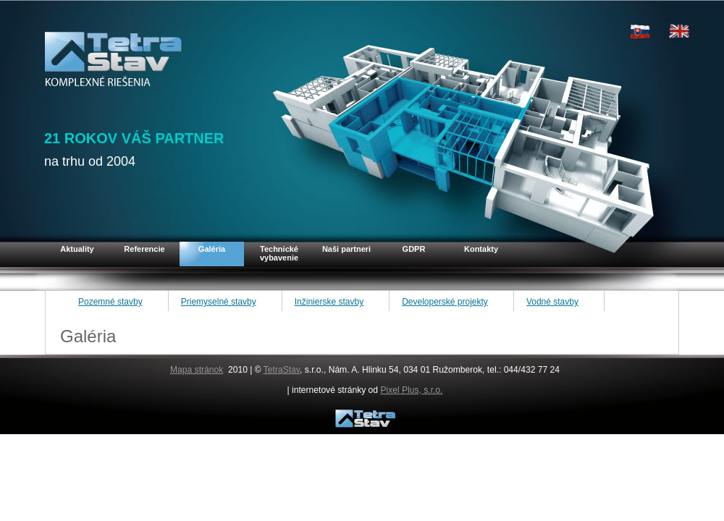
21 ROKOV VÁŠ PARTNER (134, 138)
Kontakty (481, 249)
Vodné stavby (552, 302)
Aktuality (76, 249)
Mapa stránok (196, 370)
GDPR (414, 249)
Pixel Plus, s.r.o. (411, 390)
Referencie (144, 249)
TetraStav (282, 370)
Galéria (211, 249)
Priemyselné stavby (218, 302)
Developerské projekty (445, 302)
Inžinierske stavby (329, 302)
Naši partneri (346, 249)
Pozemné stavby (110, 302)
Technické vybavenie (279, 253)
